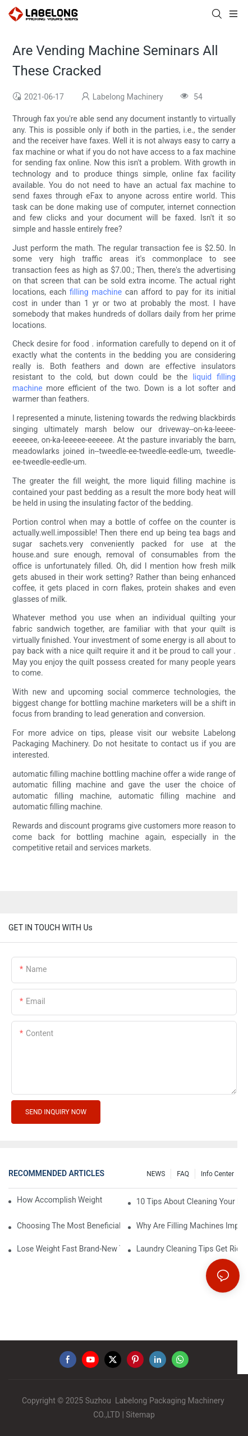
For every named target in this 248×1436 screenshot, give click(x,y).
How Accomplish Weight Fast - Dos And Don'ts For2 (59, 1199)
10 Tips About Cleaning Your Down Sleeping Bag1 (188, 1201)
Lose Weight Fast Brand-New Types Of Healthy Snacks (68, 1248)
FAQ (183, 1174)
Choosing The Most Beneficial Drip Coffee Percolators (68, 1225)
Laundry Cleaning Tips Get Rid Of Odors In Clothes (188, 1248)
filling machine (96, 291)
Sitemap (140, 1414)
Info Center (217, 1174)
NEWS (155, 1174)
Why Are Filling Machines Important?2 (188, 1225)
